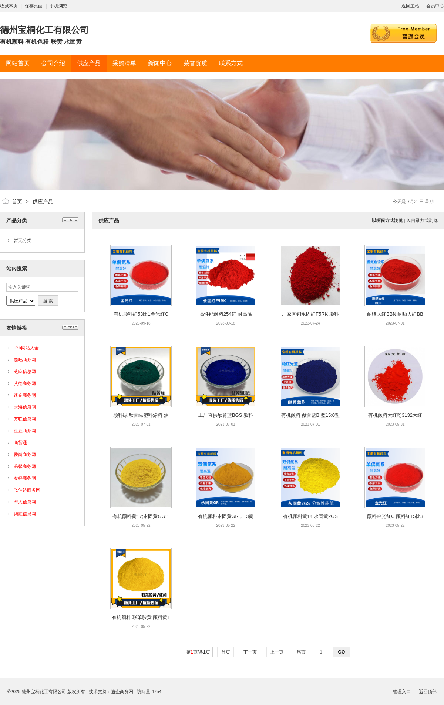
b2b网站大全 (26, 347)
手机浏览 (58, 6)
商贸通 (20, 442)
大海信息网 (25, 407)
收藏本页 (9, 6)
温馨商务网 (25, 466)
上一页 (277, 652)
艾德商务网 (25, 383)
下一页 (250, 652)
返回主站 (410, 6)
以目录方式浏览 (422, 220)
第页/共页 (198, 652)
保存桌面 (34, 6)
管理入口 (402, 691)
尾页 (301, 652)
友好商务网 (25, 478)
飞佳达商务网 (27, 490)
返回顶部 (428, 691)
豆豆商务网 (25, 430)
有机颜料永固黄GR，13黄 (226, 516)
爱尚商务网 (25, 454)
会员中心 (435, 6)
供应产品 (43, 201)
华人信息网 (25, 502)
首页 (17, 201)
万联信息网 (25, 419)
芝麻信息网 (25, 371)
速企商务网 (25, 395)
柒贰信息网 (25, 513)
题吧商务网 (25, 359)
